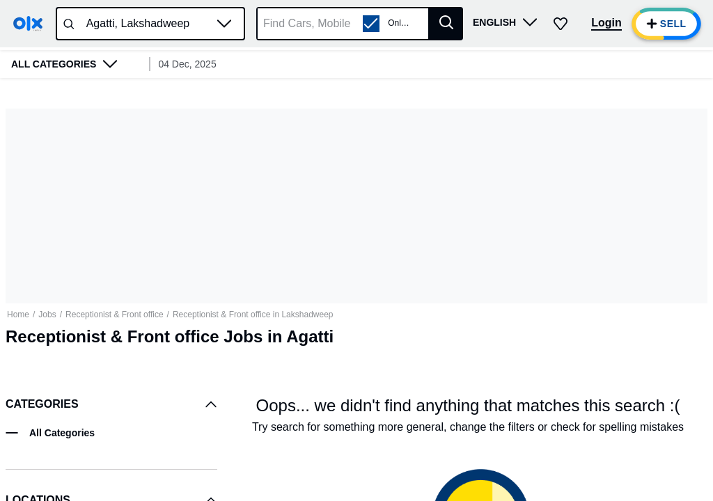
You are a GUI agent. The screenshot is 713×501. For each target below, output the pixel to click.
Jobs (47, 314)
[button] (224, 24)
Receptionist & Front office (114, 314)
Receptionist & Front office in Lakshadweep (253, 314)
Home (18, 314)
